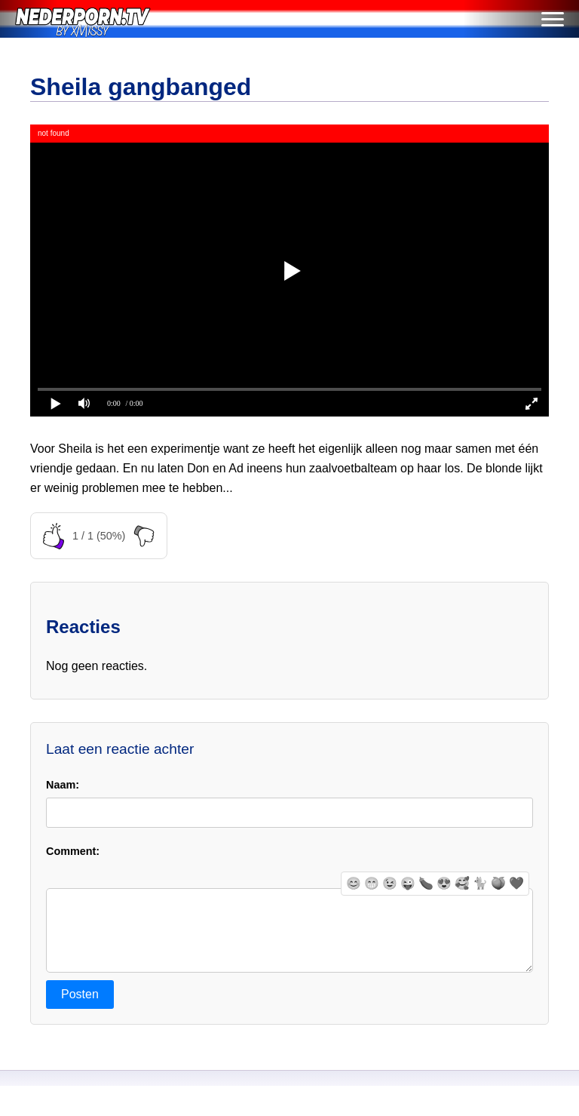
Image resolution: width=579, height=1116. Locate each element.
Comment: (73, 851)
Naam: (62, 785)
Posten (80, 1009)
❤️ (516, 883)
